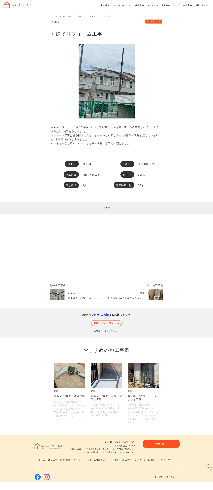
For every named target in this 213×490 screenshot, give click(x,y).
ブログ (137, 467)
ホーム (41, 467)
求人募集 (105, 5)
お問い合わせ (151, 467)
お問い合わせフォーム (106, 326)
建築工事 (52, 467)
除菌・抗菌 (65, 467)
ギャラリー (79, 467)
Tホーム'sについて (97, 467)
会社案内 (115, 467)
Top (55, 16)
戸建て (80, 16)
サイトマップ (168, 467)
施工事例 (67, 16)
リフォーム (152, 5)
